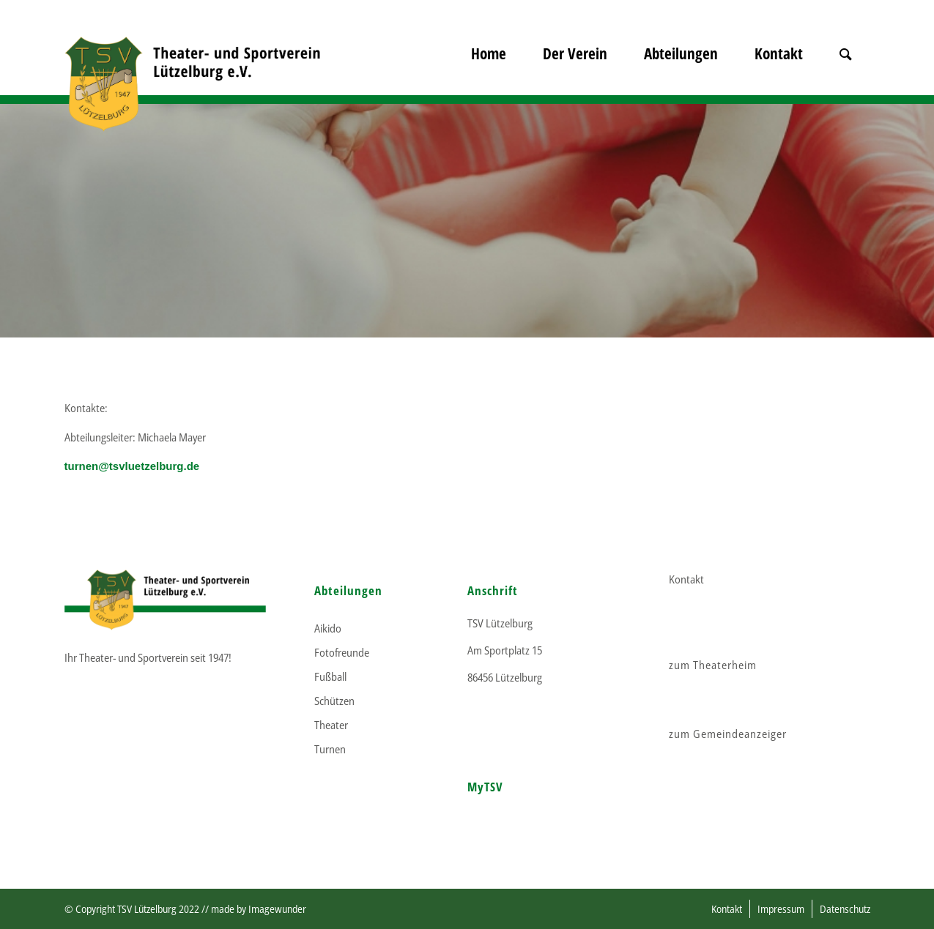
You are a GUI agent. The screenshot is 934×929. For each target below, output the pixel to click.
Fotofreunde (341, 652)
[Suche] (845, 73)
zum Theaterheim (713, 664)
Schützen (334, 700)
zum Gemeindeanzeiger (728, 733)
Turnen (330, 749)
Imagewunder (277, 909)
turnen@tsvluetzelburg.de (132, 466)
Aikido (327, 628)
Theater (331, 724)
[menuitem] (489, 73)
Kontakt (686, 579)
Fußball (330, 676)
